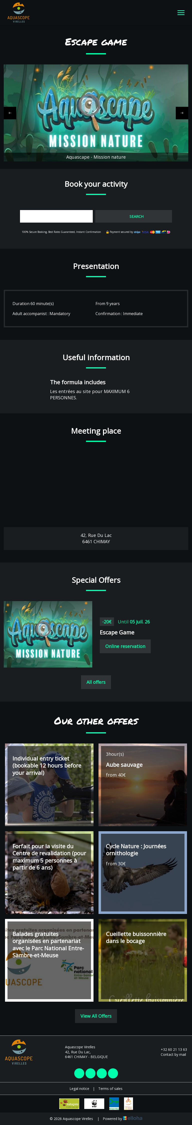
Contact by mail (170, 1054)
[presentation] (10, 113)
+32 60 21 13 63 (171, 1049)
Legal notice (79, 1088)
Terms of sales (110, 1088)
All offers (96, 682)
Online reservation (125, 646)
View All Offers (96, 1016)
